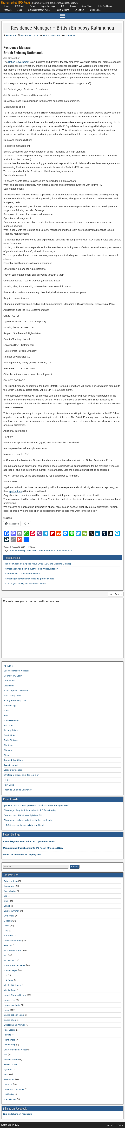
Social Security (11, 1059)
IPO (63, 6)
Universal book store (14, 1089)
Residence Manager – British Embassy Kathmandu (62, 28)
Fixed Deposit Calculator (16, 690)
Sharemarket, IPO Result (16, 3)
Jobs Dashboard (105, 6)
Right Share (87, 6)
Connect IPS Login (13, 675)
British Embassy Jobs (20, 550)
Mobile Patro (10, 990)
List (5, 975)
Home (6, 6)
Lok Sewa (8, 980)
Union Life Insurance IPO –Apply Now (22, 854)
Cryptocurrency (11, 910)
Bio (5, 896)
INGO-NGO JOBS (51, 35)
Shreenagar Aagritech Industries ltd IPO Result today (31, 568)
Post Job (8, 10)
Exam (6, 925)
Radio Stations (62, 10)
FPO (6, 930)
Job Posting (10, 705)
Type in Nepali (11, 765)
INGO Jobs (37, 550)
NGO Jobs (67, 550)
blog (6, 901)
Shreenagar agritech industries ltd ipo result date (29, 578)
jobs (6, 715)
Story (6, 755)
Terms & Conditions (13, 760)
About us (8, 665)
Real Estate (9, 1029)
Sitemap (8, 750)
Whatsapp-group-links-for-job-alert (21, 775)
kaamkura (11, 35)
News (32, 6)
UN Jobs (8, 1084)
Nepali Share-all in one (15, 995)
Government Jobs (12, 940)
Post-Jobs (9, 784)
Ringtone (8, 745)
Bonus (73, 6)
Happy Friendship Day (15, 700)
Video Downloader (13, 770)
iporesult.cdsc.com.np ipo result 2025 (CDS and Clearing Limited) (38, 563)
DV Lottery (79, 10)
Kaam (120, 1125)
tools (6, 1074)
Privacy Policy (11, 730)
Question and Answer (14, 1024)
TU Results (9, 1079)
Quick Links (95, 10)
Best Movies (10, 891)
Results (7, 1034)
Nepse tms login (48, 6)
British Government (18, 61)
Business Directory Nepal (39, 10)
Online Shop (10, 1020)
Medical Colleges (12, 985)
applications (15, 491)
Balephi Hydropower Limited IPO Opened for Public (29, 841)
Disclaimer (9, 685)
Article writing (11, 881)
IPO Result (19, 6)
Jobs (19, 10)
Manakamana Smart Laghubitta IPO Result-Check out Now (33, 848)
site (5, 1054)
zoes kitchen (10, 1099)
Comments (69, 35)
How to (7, 945)
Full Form (8, 935)
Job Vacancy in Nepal (15, 965)
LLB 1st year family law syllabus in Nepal (25, 583)
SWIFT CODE (10, 1064)
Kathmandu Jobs (52, 550)
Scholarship (9, 1044)
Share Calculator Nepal (15, 1049)
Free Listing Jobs (12, 695)
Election (8, 920)
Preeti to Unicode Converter (18, 789)
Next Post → (116, 594)
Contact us (9, 680)
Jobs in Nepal (10, 970)
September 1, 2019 (29, 35)
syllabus (8, 1069)
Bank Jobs (9, 886)
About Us (111, 1125)
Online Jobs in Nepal (14, 1015)
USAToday (9, 1094)
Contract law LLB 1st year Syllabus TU (24, 573)
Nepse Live (9, 1000)
